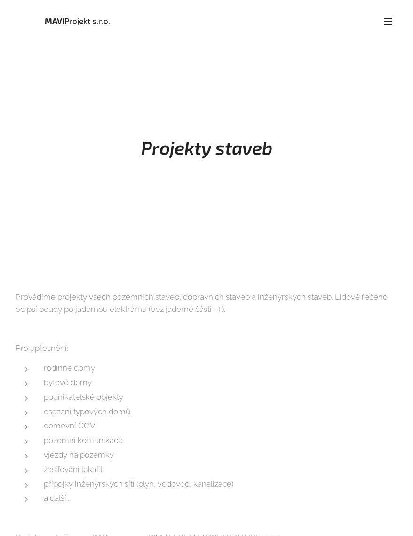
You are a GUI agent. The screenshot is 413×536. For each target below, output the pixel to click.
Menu (388, 21)
